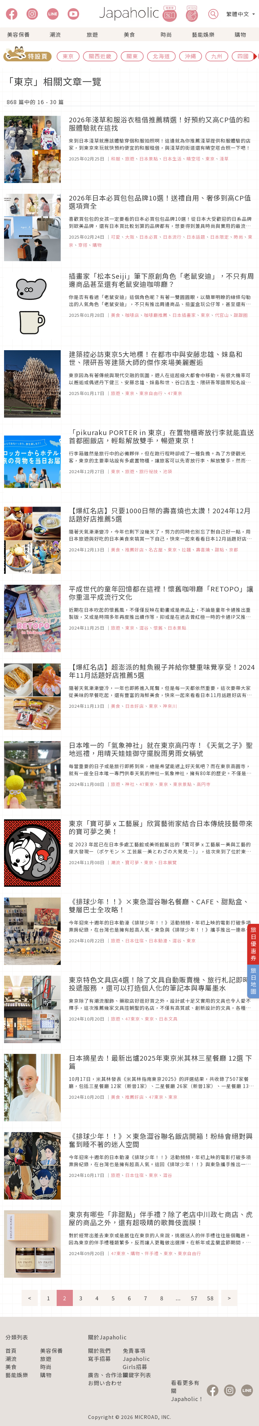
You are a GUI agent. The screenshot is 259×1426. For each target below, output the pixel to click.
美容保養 (18, 34)
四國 (243, 56)
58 (210, 1298)
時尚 (166, 34)
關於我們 (99, 1350)
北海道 (161, 56)
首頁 (11, 1350)
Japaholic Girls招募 (136, 1363)
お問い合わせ (105, 1383)
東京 (68, 56)
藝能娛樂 (203, 34)
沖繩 (190, 56)
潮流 (55, 34)
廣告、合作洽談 (108, 1375)
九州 (217, 56)
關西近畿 (100, 56)
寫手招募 (99, 1359)
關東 (132, 56)
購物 (240, 34)
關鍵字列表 (137, 1375)
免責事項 (134, 1350)
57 (194, 1298)
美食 (129, 34)
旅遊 (92, 34)
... (178, 1298)
